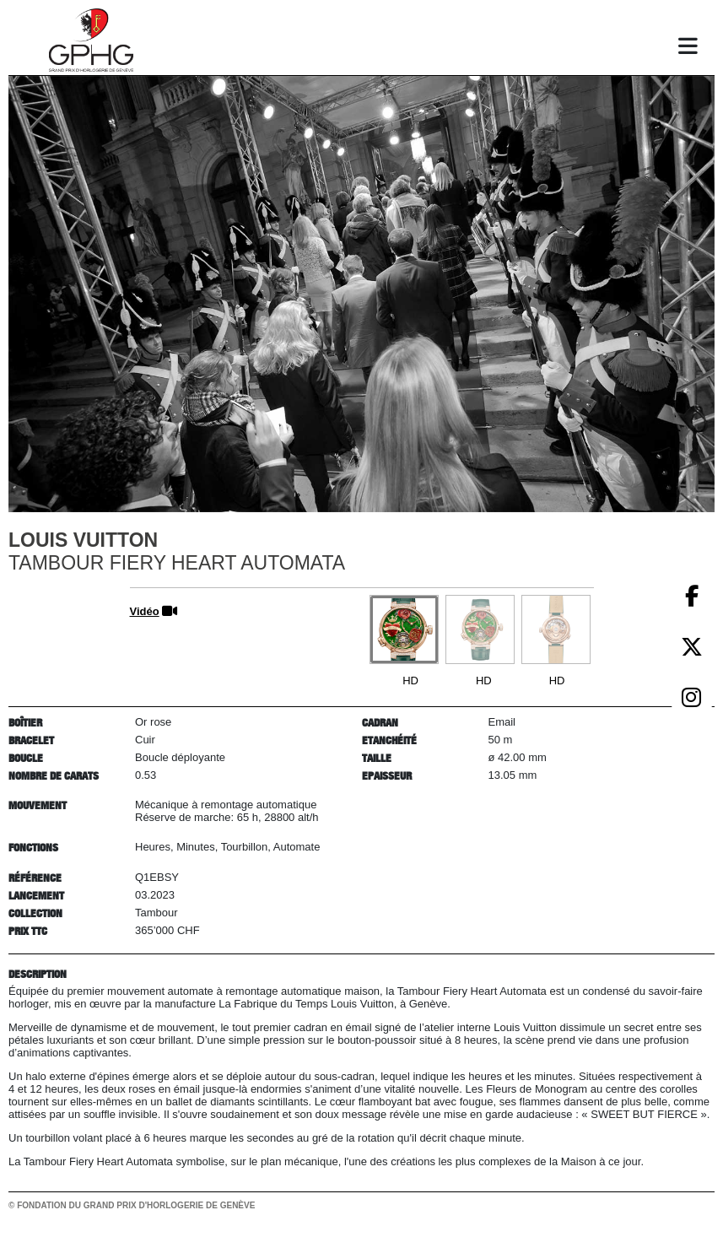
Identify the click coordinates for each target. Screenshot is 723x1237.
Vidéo (144, 611)
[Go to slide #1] (404, 629)
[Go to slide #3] (556, 629)
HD (410, 680)
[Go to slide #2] (480, 629)
